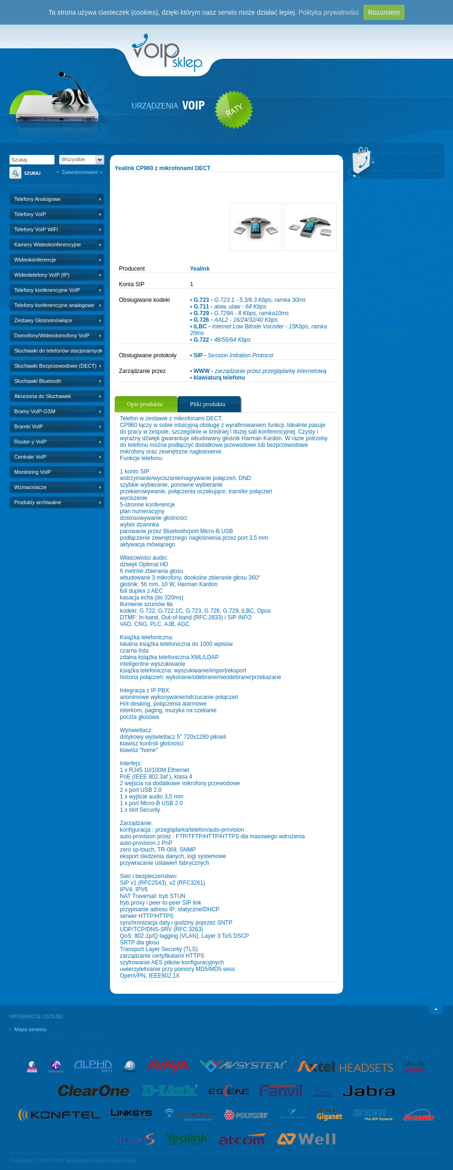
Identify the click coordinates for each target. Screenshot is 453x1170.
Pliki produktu (208, 404)
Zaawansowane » (82, 172)
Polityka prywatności (329, 12)
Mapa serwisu (30, 1029)
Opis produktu (145, 404)
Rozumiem (384, 12)
